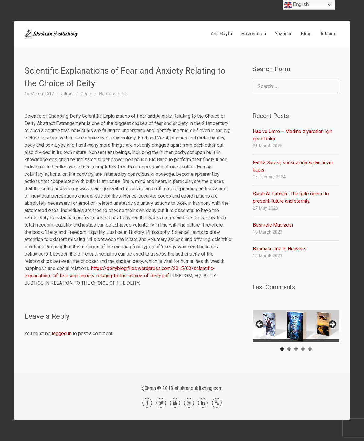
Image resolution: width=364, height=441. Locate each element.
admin (67, 93)
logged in (61, 333)
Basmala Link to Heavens (279, 249)
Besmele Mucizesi (273, 225)
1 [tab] (282, 349)
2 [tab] (289, 349)
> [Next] (331, 324)
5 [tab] (310, 349)
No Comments (113, 93)
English (296, 4)
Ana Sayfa (221, 34)
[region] (296, 326)
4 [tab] (303, 349)
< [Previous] (260, 324)
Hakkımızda (253, 34)
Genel (86, 93)
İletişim (327, 34)
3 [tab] (296, 349)
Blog (305, 34)
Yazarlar (283, 34)
